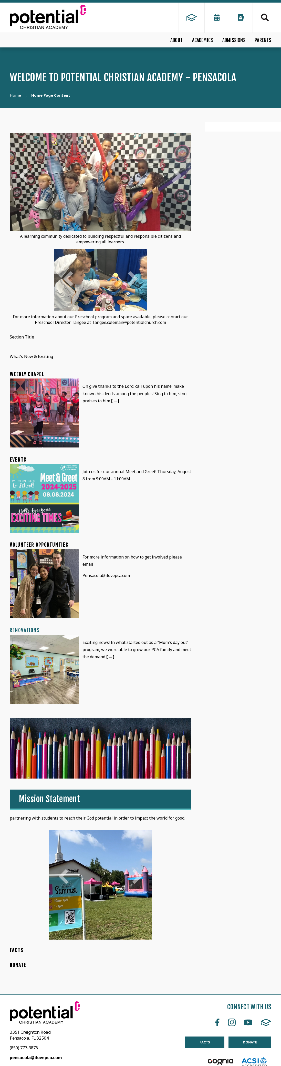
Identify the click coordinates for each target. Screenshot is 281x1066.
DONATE (18, 965)
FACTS (16, 950)
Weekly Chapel (27, 374)
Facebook (217, 1022)
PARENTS (263, 40)
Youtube (248, 1022)
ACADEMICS (202, 40)
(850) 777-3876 (24, 1048)
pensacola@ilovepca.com (36, 1057)
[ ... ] (115, 401)
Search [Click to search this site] (265, 17)
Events (18, 460)
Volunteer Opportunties (39, 545)
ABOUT (176, 40)
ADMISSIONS (233, 40)
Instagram (232, 1022)
